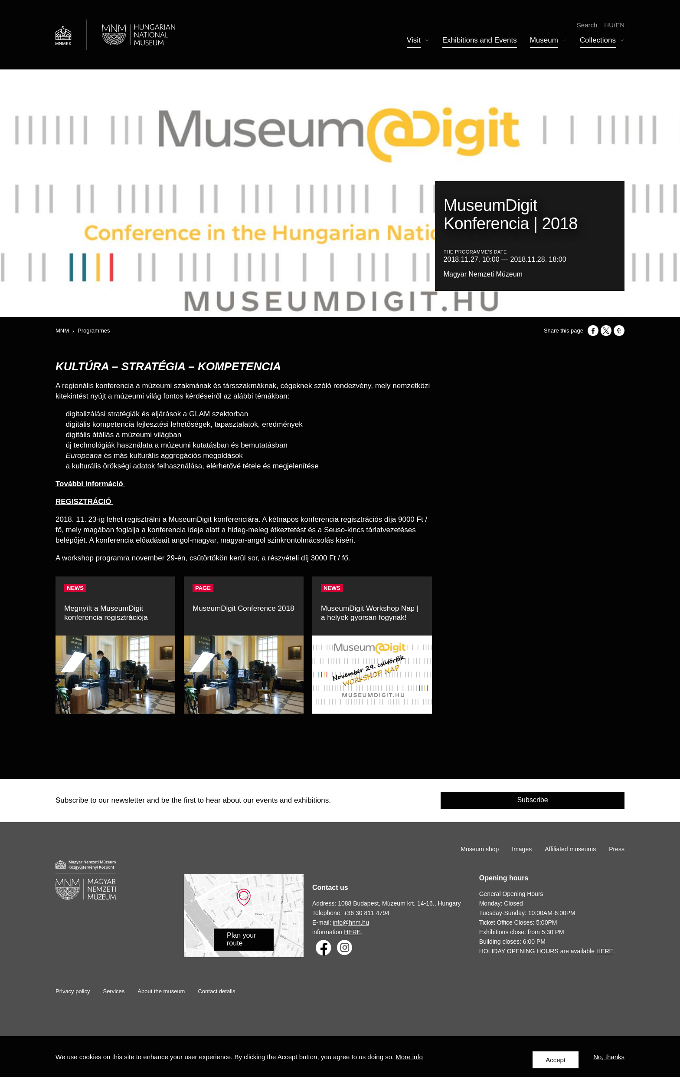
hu (609, 26)
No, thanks (608, 1060)
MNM (62, 330)
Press (616, 849)
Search (587, 26)
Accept (556, 1060)
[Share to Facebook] (593, 330)
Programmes (94, 330)
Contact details (216, 991)
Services (113, 991)
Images (522, 849)
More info (409, 1060)
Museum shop (480, 849)
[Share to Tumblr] (619, 330)
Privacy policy (73, 991)
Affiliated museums (570, 849)
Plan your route (241, 939)
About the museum (161, 991)
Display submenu (427, 41)
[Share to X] (606, 330)
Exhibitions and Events (479, 41)
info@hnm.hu (351, 922)
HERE (352, 932)
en (619, 26)
